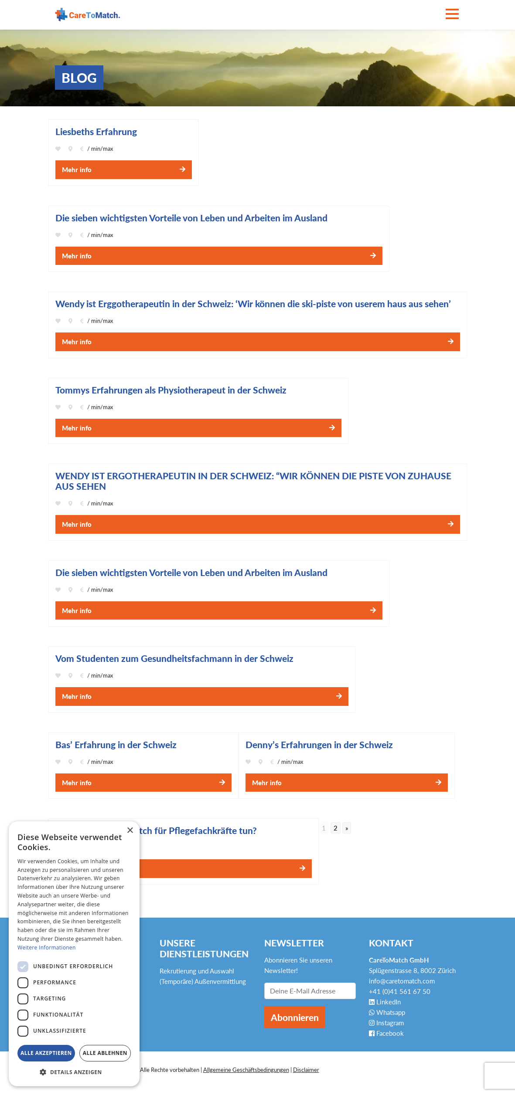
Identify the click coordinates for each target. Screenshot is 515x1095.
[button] (74, 1072)
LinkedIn (385, 1002)
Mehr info (77, 169)
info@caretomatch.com (402, 981)
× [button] (129, 830)
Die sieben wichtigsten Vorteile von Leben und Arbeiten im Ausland (191, 572)
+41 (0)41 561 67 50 (399, 991)
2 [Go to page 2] (336, 828)
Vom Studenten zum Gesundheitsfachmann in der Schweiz (174, 658)
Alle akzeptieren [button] (46, 1053)
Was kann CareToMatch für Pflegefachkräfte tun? (156, 830)
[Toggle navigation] (452, 14)
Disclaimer (306, 1069)
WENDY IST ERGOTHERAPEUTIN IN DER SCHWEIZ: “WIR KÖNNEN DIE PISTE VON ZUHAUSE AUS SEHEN (253, 481)
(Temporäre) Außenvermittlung (203, 981)
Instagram (386, 1023)
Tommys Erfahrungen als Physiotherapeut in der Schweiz (170, 390)
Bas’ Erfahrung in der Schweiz (116, 744)
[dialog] (74, 953)
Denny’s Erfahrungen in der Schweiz (319, 744)
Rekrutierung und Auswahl (197, 971)
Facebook (386, 1033)
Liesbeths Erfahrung (96, 131)
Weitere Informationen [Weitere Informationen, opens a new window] (46, 947)
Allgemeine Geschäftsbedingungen (246, 1069)
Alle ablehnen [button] (105, 1053)
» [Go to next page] (346, 828)
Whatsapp (387, 1012)
